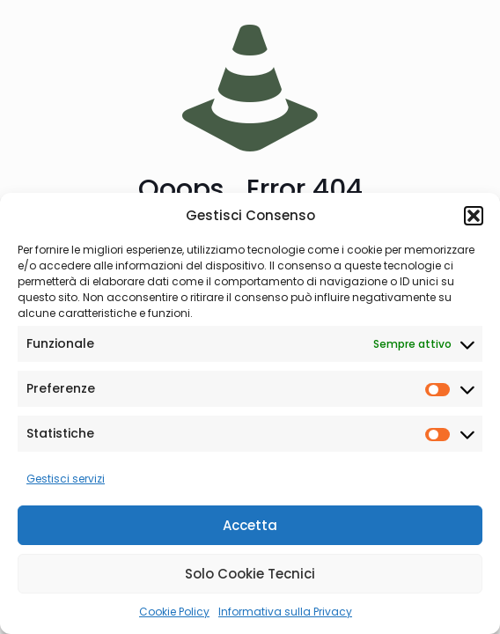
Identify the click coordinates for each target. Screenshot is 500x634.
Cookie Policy (174, 611)
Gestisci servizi (65, 478)
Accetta (250, 525)
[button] (473, 216)
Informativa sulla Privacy (285, 611)
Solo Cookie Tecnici (250, 573)
